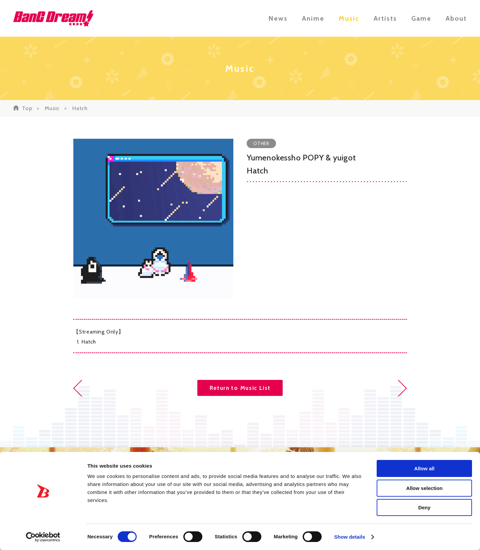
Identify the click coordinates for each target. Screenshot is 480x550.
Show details (349, 537)
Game (421, 18)
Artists (385, 18)
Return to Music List (240, 388)
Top (27, 108)
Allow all (424, 468)
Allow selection (424, 488)
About (456, 18)
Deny (424, 507)
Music (349, 18)
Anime (313, 18)
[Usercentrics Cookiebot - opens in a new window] (43, 537)
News (278, 18)
